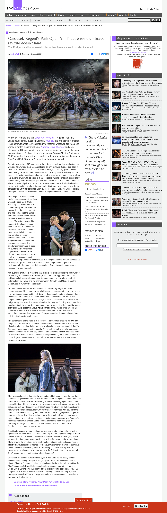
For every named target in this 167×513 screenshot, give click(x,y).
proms (60, 20)
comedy (72, 15)
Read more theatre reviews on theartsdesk (35, 485)
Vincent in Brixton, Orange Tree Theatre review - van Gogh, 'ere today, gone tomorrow (142, 188)
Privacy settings (83, 500)
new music (21, 15)
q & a (48, 20)
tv (104, 15)
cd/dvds (123, 15)
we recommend (93, 20)
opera (32, 15)
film (41, 15)
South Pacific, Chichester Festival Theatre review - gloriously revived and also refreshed (96, 200)
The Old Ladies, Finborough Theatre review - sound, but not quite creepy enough (142, 151)
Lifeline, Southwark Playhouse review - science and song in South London (139, 115)
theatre (61, 15)
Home (8, 26)
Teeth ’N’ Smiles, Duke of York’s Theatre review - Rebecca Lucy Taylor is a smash (140, 163)
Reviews (88, 235)
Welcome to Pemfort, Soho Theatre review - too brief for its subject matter (141, 200)
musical (50, 140)
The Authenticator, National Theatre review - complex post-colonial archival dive (141, 93)
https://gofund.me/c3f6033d (138, 52)
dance (83, 15)
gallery (36, 20)
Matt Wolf (14, 54)
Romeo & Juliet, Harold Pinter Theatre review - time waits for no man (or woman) (141, 104)
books (133, 15)
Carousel (42, 482)
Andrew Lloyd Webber (53, 147)
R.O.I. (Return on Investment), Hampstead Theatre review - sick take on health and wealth (140, 212)
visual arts (94, 15)
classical (50, 15)
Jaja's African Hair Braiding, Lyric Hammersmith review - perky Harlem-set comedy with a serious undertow (140, 139)
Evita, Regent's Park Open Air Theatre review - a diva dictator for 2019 (96, 209)
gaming (112, 15)
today (9, 15)
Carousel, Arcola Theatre (93, 194)
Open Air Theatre (43, 137)
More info (58, 511)
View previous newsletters (137, 259)
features (24, 20)
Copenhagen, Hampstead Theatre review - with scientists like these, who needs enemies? (142, 81)
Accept (126, 506)
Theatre (17, 26)
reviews (10, 20)
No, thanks (141, 506)
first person (74, 20)
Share (95, 54)
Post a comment (16, 501)
